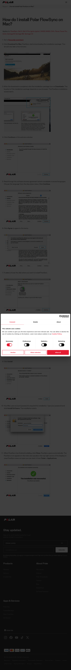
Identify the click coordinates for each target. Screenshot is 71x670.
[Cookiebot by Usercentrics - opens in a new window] (61, 316)
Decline (13, 352)
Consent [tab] (12, 322)
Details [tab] (35, 322)
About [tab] (59, 322)
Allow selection (35, 352)
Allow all (58, 352)
